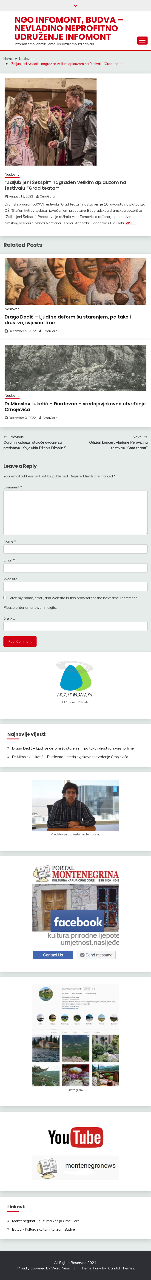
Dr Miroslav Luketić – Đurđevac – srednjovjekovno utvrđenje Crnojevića (75, 406)
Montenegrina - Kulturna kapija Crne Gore (46, 1220)
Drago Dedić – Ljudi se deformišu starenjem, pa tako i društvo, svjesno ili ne (68, 320)
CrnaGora (47, 196)
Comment (12, 487)
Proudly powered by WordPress (44, 1268)
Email (9, 560)
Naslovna (12, 174)
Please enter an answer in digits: (30, 607)
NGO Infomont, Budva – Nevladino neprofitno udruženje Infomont (69, 28)
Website (10, 579)
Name (9, 541)
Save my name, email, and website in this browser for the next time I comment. (73, 597)
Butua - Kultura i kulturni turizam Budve (43, 1229)
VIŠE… (130, 223)
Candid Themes (121, 1268)
